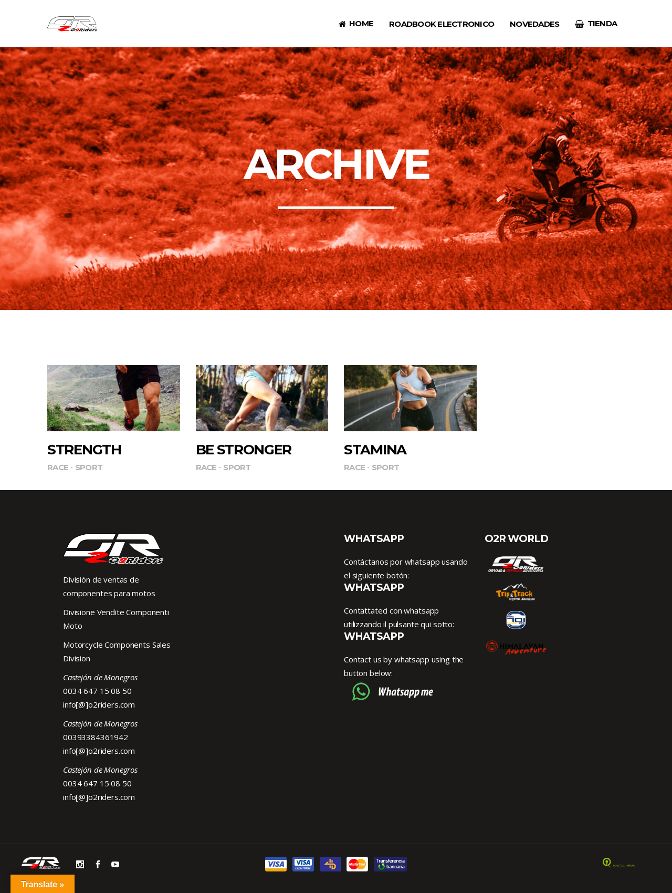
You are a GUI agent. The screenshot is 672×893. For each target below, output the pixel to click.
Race (57, 467)
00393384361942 (95, 737)
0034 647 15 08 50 (97, 691)
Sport (88, 467)
